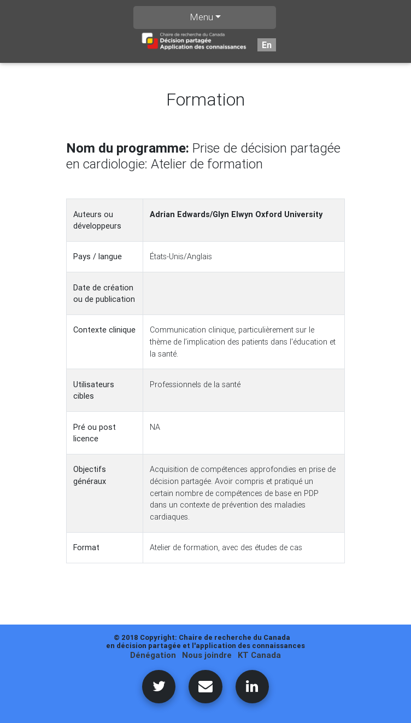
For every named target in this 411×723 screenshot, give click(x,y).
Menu (201, 17)
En (267, 44)
